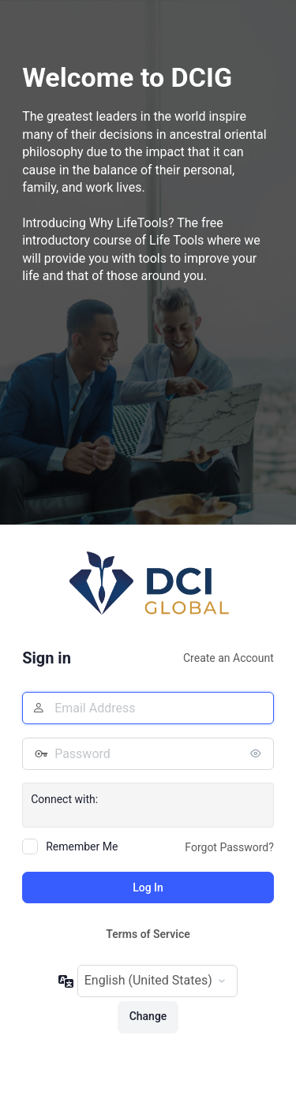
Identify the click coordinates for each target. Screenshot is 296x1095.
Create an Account (228, 658)
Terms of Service (147, 934)
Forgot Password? (229, 847)
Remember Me (82, 846)
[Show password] (258, 753)
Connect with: (64, 799)
